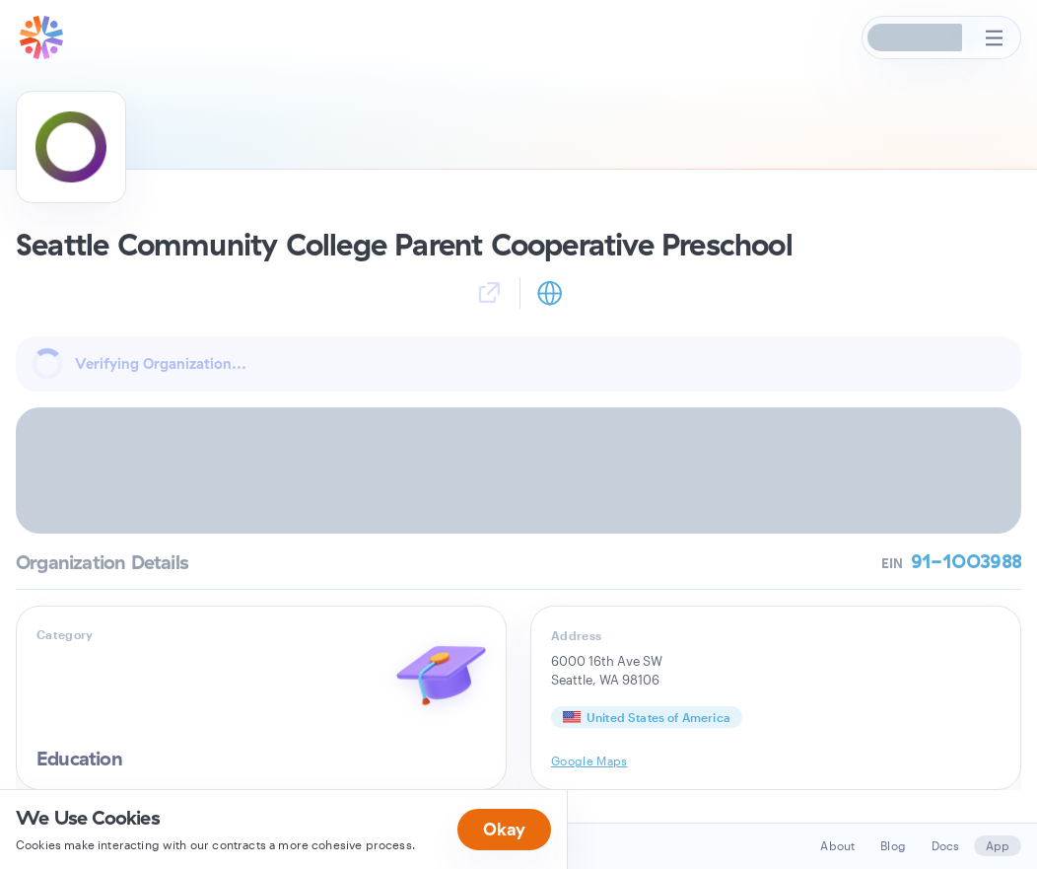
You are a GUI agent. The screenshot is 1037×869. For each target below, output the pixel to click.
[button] (916, 37)
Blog (893, 845)
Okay (504, 829)
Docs (946, 845)
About (837, 845)
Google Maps (589, 760)
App (997, 845)
